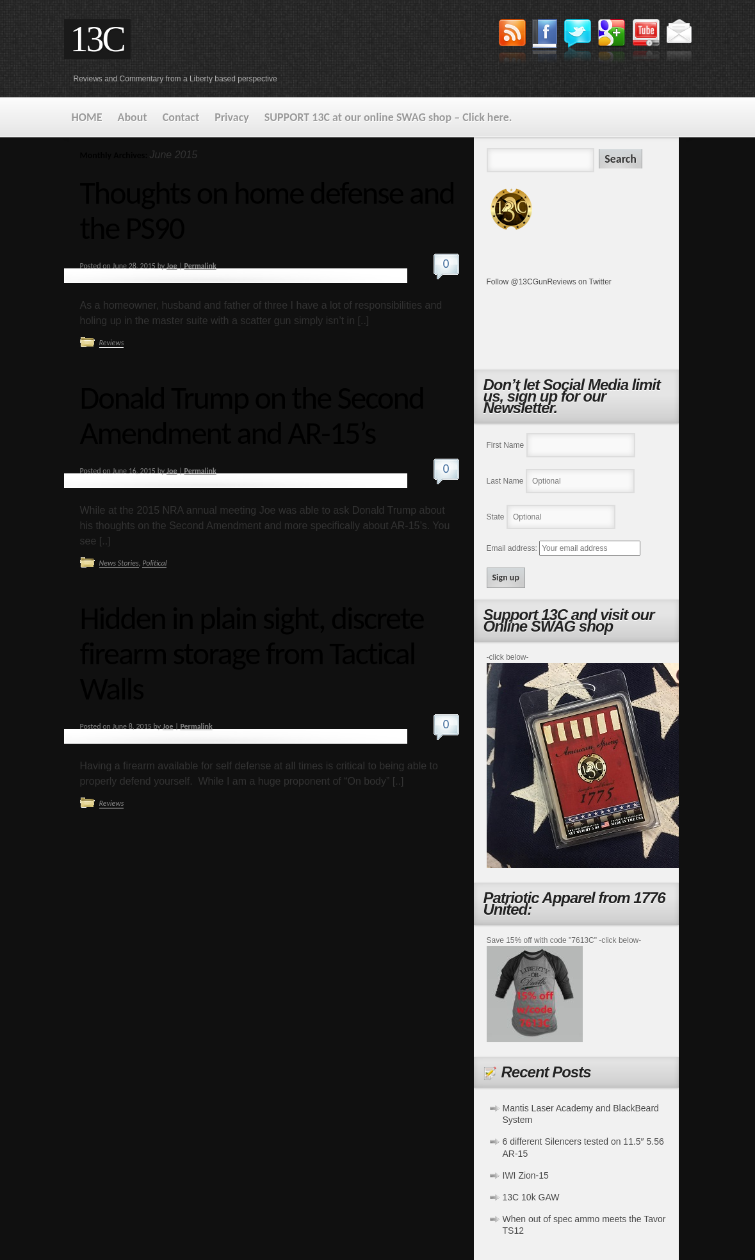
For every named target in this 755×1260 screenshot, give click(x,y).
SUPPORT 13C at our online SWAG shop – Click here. (388, 117)
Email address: (513, 548)
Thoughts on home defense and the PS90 (267, 210)
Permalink (200, 265)
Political (154, 563)
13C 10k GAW (531, 1197)
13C (97, 39)
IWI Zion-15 (526, 1175)
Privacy (232, 117)
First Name (505, 445)
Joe (171, 265)
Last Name (505, 481)
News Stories (119, 563)
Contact (181, 117)
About (132, 117)
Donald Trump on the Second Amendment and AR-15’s (252, 415)
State (496, 516)
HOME (87, 117)
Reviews (111, 342)
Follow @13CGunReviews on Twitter (549, 281)
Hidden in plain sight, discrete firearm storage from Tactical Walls (252, 653)
